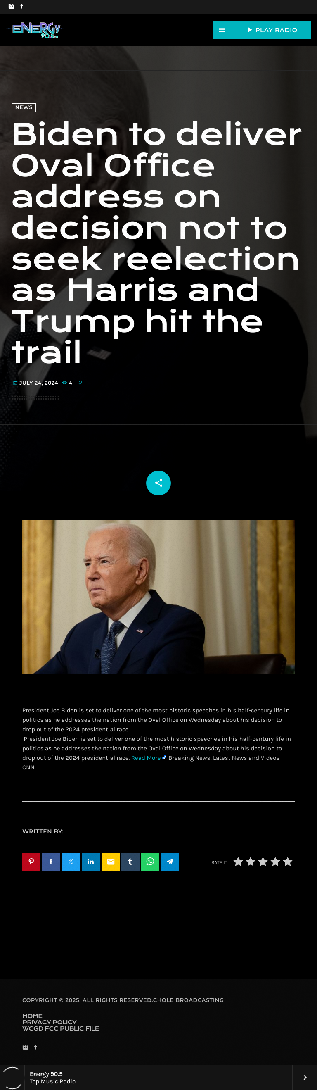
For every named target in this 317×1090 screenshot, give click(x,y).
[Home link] (35, 30)
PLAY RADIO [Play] (272, 30)
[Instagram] (11, 7)
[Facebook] (22, 7)
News (24, 108)
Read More (146, 758)
